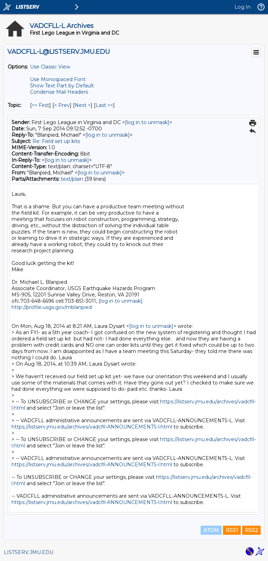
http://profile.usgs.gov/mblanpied (52, 307)
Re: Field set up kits (56, 141)
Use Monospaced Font (57, 79)
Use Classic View (50, 67)
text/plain (72, 179)
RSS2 (251, 530)
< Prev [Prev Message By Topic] (62, 105)
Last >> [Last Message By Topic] (104, 105)
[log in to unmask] (147, 122)
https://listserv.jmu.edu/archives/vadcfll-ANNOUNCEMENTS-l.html (92, 427)
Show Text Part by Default (62, 85)
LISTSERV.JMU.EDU (28, 552)
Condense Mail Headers (59, 92)
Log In (242, 7)
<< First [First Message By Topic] (40, 105)
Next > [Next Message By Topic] (83, 105)
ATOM (211, 530)
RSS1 (232, 530)
